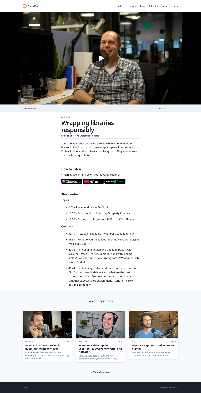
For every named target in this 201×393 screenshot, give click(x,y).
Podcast (132, 6)
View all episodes (101, 372)
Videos (121, 6)
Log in (175, 6)
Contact (26, 387)
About (165, 6)
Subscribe (153, 6)
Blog (142, 6)
